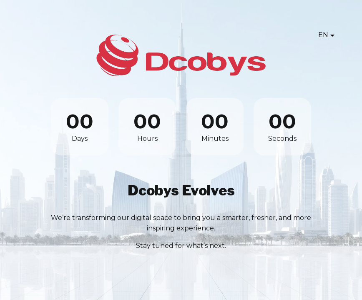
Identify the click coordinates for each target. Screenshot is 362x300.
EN (323, 35)
